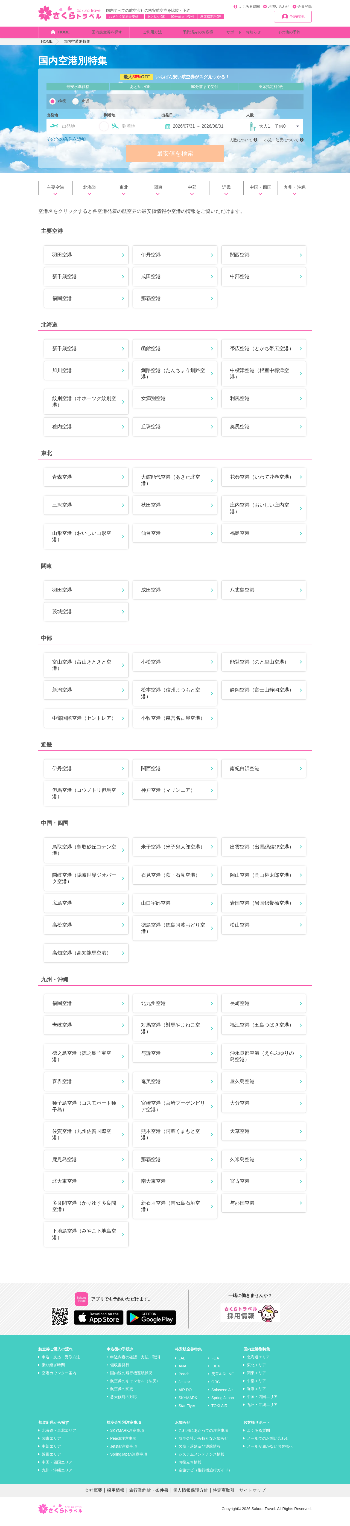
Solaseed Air (222, 1395)
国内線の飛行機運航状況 (131, 1378)
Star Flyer (187, 1410)
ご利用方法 (152, 32)
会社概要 (93, 1495)
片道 (85, 101)
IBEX (215, 1371)
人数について (240, 140)
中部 (192, 192)
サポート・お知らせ (243, 32)
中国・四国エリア (262, 1401)
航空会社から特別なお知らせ (203, 1443)
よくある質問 (249, 6)
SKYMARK (188, 1403)
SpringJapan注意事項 (128, 1459)
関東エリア (256, 1378)
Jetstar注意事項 (123, 1451)
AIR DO (185, 1395)
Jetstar (184, 1387)
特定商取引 (224, 1495)
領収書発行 (119, 1370)
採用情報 (115, 1495)
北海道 (89, 192)
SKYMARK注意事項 (127, 1435)
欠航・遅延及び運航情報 (200, 1451)
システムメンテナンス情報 (201, 1459)
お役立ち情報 (190, 1467)
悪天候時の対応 (123, 1401)
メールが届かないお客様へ (270, 1451)
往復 (62, 101)
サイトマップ (252, 1495)
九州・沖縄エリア (262, 1409)
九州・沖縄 (295, 192)
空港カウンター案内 (59, 1378)
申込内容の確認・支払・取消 (135, 1362)
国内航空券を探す (107, 32)
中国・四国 (261, 192)
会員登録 (305, 6)
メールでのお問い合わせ (268, 1443)
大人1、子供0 (272, 126)
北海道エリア (258, 1362)
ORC (215, 1387)
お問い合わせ (278, 6)
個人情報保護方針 (190, 1495)
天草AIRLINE (222, 1379)
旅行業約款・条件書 (148, 1495)
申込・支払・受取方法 (61, 1362)
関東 (158, 192)
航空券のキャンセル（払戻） (135, 1386)
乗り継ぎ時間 (53, 1370)
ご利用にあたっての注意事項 (203, 1435)
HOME (64, 32)
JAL (182, 1363)
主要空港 (55, 192)
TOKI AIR (219, 1410)
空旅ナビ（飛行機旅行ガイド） (205, 1475)
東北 (123, 192)
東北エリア (256, 1370)
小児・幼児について (281, 140)
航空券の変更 (121, 1393)
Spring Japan (222, 1403)
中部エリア (256, 1386)
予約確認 (297, 16)
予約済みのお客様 (198, 32)
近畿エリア (256, 1393)
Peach (184, 1379)
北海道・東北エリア (59, 1435)
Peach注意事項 (123, 1443)
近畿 (226, 192)
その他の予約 (289, 32)
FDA (215, 1363)
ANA (182, 1371)
